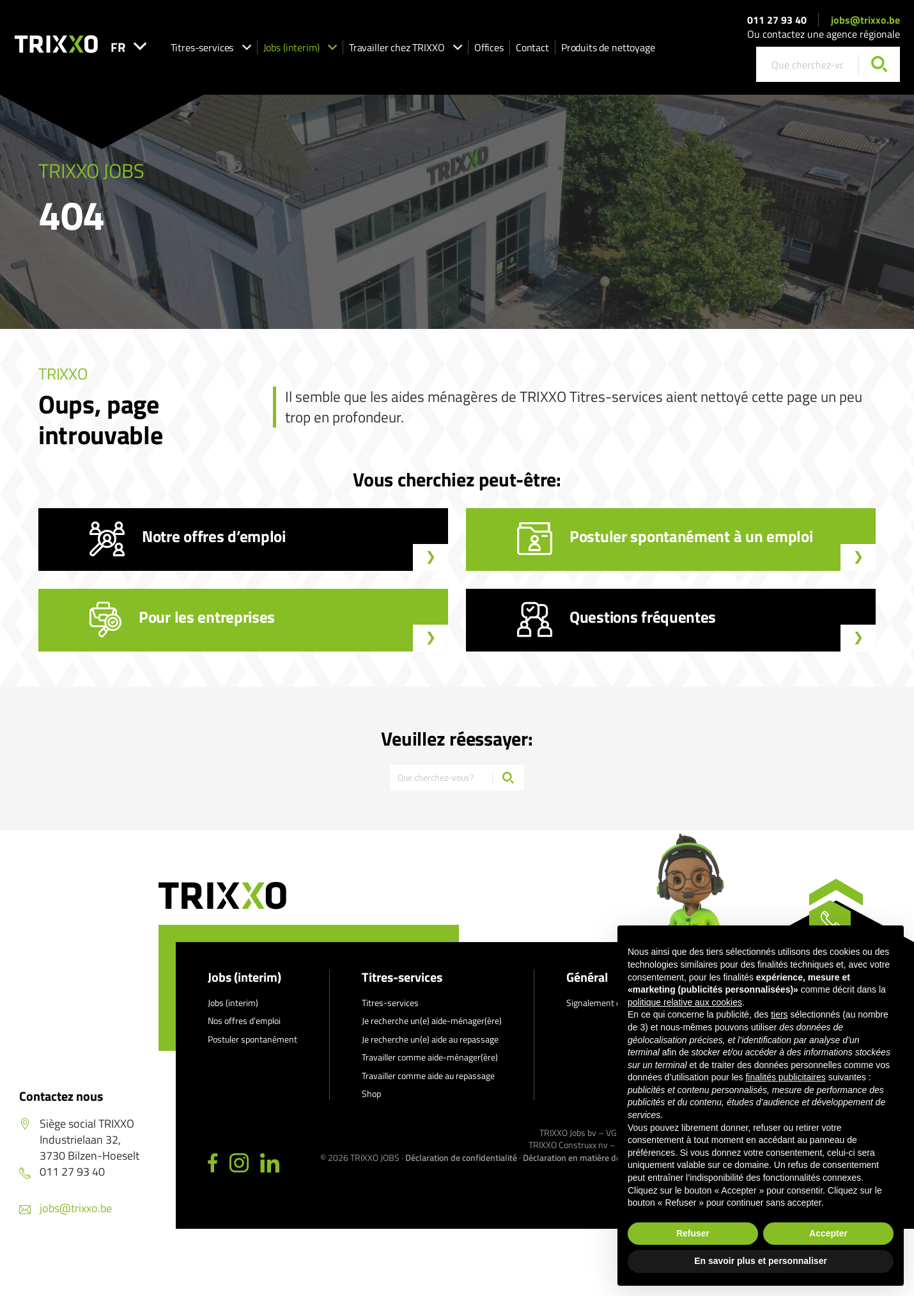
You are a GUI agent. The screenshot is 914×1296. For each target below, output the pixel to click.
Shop (371, 1103)
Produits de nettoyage (653, 52)
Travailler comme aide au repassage (428, 1085)
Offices (533, 52)
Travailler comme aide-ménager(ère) (430, 1066)
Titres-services (255, 52)
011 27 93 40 (777, 24)
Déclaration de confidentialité (461, 1167)
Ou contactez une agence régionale (823, 39)
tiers (779, 1014)
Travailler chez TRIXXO (450, 52)
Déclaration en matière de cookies (587, 1167)
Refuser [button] (692, 1233)
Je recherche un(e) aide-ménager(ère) (432, 1030)
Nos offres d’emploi (244, 1030)
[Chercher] (879, 69)
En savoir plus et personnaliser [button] (760, 1261)
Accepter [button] (828, 1233)
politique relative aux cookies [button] (685, 1002)
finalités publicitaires (785, 1077)
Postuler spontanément (252, 1048)
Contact (577, 52)
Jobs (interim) (345, 52)
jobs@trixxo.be (865, 24)
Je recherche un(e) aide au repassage (430, 1048)
